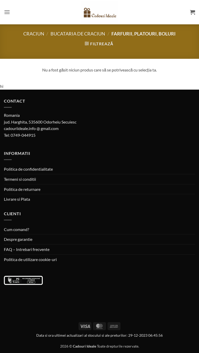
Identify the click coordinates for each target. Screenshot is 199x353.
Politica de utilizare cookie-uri (30, 259)
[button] (7, 12)
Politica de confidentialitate (28, 169)
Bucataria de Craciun (78, 34)
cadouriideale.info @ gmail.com (31, 128)
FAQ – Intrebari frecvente (26, 249)
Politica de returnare (22, 189)
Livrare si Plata (17, 199)
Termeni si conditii (20, 179)
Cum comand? (16, 229)
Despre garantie (18, 239)
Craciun (33, 34)
